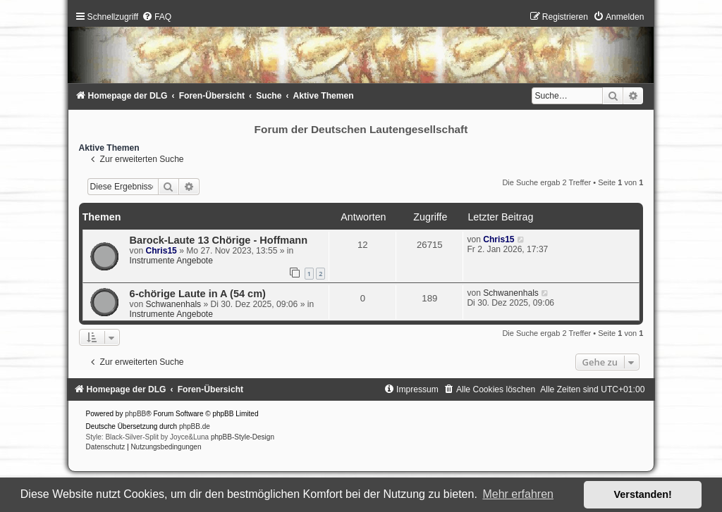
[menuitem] (156, 17)
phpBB (135, 414)
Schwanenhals (173, 304)
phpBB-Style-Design (242, 437)
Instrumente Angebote (171, 261)
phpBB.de (194, 426)
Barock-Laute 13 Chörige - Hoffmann (218, 240)
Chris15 (160, 251)
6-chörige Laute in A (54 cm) (198, 293)
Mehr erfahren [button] (517, 494)
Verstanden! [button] (643, 494)
